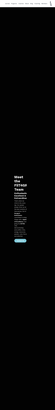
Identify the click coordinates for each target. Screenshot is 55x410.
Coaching (37, 3)
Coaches (21, 3)
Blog (31, 3)
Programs (14, 3)
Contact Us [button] (20, 240)
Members (44, 3)
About (27, 3)
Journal (7, 3)
